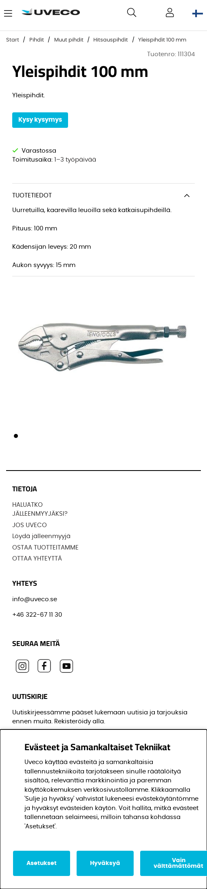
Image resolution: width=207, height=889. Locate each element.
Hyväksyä (105, 863)
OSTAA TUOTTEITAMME (45, 548)
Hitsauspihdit (110, 40)
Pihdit (36, 40)
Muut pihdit (69, 40)
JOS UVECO (29, 525)
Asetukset (41, 863)
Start (12, 40)
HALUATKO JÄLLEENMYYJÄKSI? (40, 509)
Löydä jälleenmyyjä (41, 536)
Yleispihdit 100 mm (162, 40)
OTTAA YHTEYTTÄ (37, 559)
